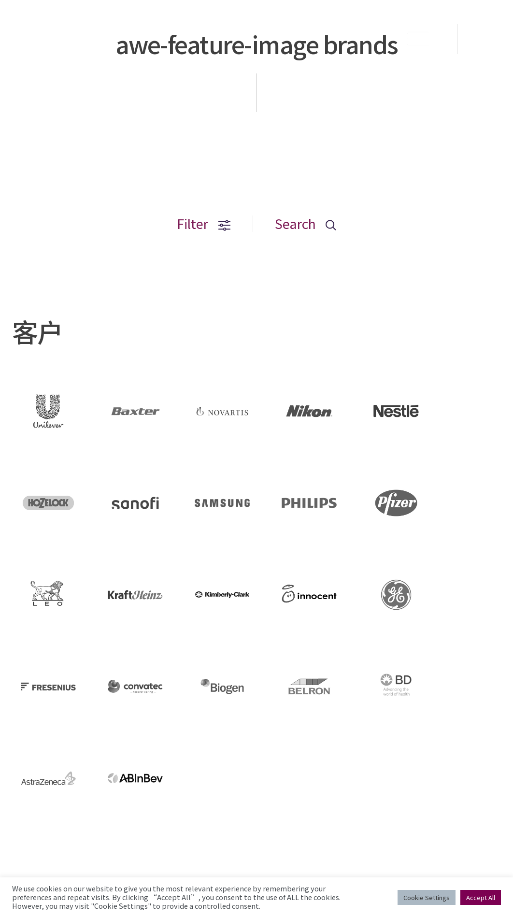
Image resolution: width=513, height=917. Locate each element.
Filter (204, 223)
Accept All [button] (480, 897)
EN (486, 39)
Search (305, 223)
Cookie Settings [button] (426, 897)
